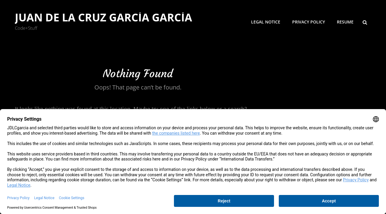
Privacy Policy (308, 22)
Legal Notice (265, 22)
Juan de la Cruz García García (103, 17)
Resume (345, 22)
